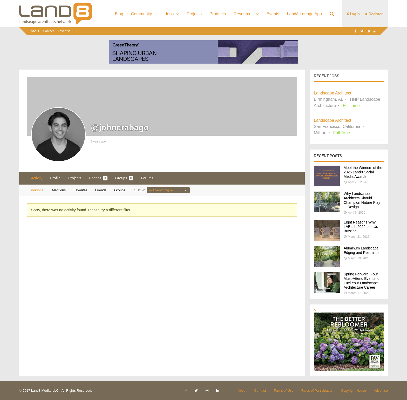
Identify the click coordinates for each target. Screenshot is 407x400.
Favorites (80, 190)
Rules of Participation (317, 390)
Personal (37, 190)
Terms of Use (284, 390)
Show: (140, 190)
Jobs (169, 14)
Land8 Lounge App (304, 14)
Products (217, 14)
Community (141, 14)
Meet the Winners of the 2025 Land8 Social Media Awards (363, 172)
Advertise (64, 31)
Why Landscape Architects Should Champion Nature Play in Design (362, 200)
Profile (55, 178)
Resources (243, 14)
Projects (194, 14)
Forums (147, 178)
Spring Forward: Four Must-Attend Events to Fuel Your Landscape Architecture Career (361, 280)
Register (374, 14)
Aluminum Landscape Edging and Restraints (361, 250)
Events (273, 14)
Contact (48, 31)
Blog (119, 14)
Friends (98, 178)
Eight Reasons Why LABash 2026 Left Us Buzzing (361, 226)
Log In (353, 14)
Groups (124, 178)
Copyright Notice (353, 390)
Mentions (59, 190)
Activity (36, 178)
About (35, 31)
